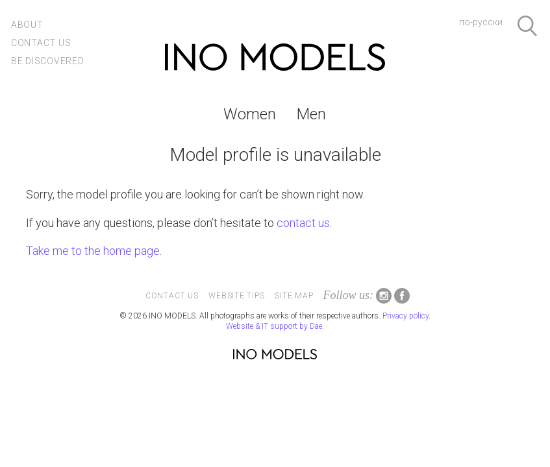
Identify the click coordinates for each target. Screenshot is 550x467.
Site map (294, 295)
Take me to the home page (93, 250)
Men (311, 114)
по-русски (481, 22)
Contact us (41, 43)
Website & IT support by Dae (274, 326)
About (27, 24)
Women (249, 114)
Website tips (236, 295)
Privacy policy (405, 315)
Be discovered (47, 61)
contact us (303, 223)
